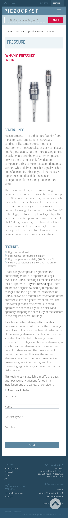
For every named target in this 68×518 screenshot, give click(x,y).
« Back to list (13, 450)
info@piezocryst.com (54, 484)
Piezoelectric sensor (15, 493)
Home (9, 31)
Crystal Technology (39, 284)
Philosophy (9, 472)
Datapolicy (17, 511)
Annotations (12, 427)
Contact (8, 475)
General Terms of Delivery (50, 493)
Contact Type (14, 417)
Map (59, 489)
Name (8, 406)
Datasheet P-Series (18, 390)
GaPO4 (9, 496)
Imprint (8, 511)
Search (56, 20)
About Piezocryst (12, 468)
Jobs (6, 478)
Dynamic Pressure (35, 31)
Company (11, 396)
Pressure (19, 31)
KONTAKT (10, 3)
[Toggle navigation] (59, 11)
